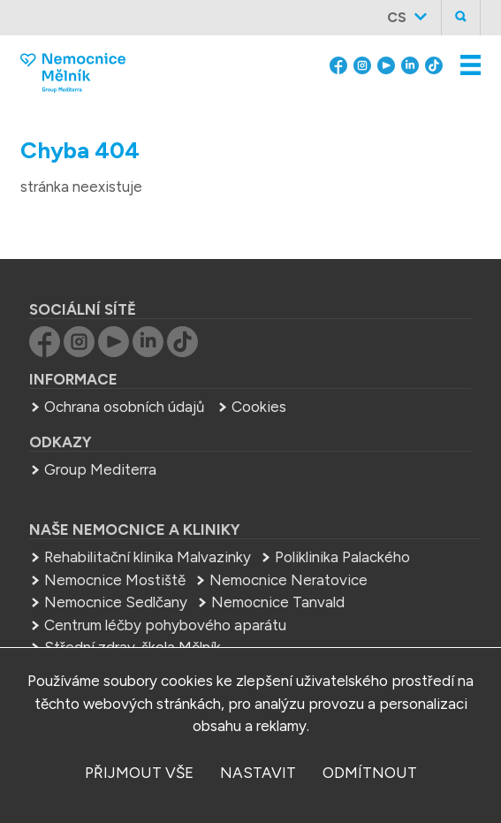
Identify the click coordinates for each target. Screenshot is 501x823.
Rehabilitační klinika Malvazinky (147, 557)
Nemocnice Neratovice (288, 580)
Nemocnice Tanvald (278, 602)
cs (396, 17)
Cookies (259, 406)
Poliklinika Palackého (342, 557)
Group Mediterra (100, 469)
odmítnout (370, 772)
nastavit (258, 772)
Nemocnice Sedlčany (115, 602)
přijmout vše (139, 772)
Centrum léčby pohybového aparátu (165, 625)
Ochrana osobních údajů (124, 406)
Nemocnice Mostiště (115, 580)
